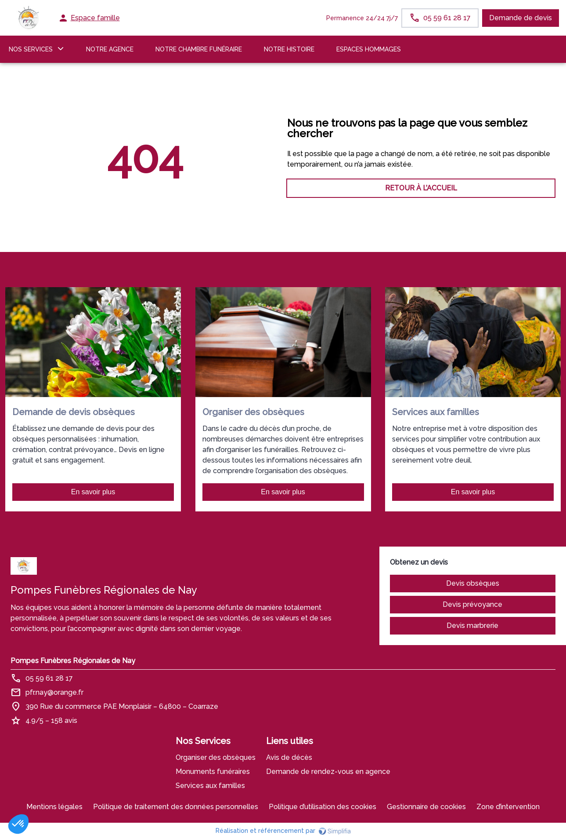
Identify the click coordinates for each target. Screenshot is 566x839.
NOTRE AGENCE (109, 49)
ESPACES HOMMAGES (368, 49)
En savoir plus (93, 492)
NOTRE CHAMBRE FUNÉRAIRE (198, 49)
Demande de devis (520, 18)
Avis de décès (289, 757)
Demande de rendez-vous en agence (328, 771)
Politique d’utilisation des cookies (322, 807)
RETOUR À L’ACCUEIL (145, 188)
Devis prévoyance (472, 604)
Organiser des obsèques (216, 757)
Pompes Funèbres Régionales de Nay (73, 661)
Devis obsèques (472, 583)
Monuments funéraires (213, 771)
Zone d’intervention (508, 807)
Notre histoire (289, 49)
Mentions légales (54, 807)
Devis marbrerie (472, 625)
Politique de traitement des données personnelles (175, 807)
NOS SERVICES (31, 49)
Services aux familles (210, 785)
